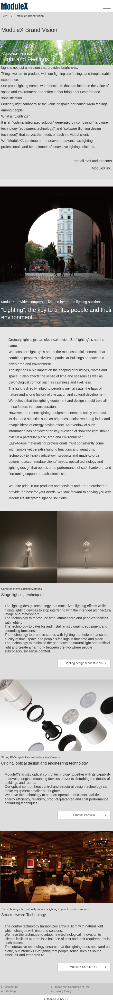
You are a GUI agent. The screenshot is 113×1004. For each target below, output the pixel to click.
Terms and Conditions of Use (72, 986)
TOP (4, 15)
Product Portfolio (84, 815)
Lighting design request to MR (84, 663)
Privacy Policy (63, 991)
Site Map (10, 991)
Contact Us (11, 986)
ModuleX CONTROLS (84, 967)
